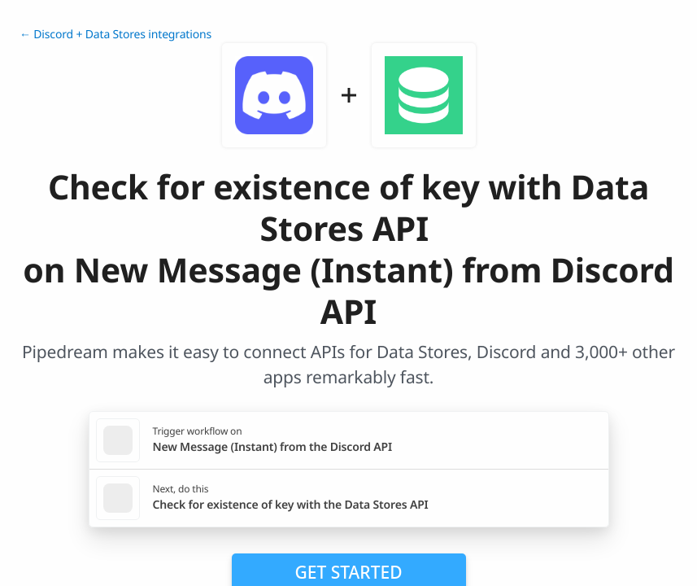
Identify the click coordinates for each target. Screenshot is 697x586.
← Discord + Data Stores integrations (115, 34)
